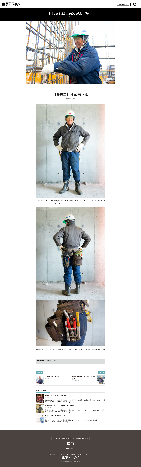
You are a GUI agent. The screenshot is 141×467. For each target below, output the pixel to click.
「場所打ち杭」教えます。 (53, 377)
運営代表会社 (74, 454)
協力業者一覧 (64, 454)
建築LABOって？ (54, 454)
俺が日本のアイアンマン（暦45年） (56, 395)
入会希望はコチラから (80, 438)
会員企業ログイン (123, 4)
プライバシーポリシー (85, 454)
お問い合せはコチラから (61, 438)
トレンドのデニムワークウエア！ (55, 415)
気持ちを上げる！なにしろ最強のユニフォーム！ (61, 405)
